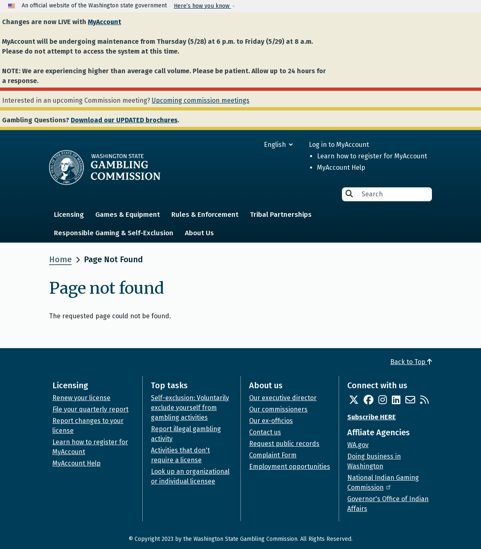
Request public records (284, 444)
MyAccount (104, 22)
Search (349, 194)
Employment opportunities (289, 466)
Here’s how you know (202, 5)
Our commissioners (278, 409)
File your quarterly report (90, 409)
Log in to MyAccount (339, 144)
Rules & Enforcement (204, 214)
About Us (199, 233)
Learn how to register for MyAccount (372, 156)
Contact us (265, 432)
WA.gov (358, 445)
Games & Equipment (127, 214)
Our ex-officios (271, 421)
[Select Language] (249, 144)
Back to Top (411, 362)
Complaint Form (273, 455)
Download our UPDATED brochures (124, 120)
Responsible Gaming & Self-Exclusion (113, 233)
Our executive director (283, 398)
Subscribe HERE (371, 417)
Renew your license (81, 398)
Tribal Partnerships (281, 214)
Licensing (69, 214)
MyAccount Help (341, 167)
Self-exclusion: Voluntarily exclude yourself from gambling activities (190, 407)
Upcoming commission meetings (200, 100)
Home (60, 259)
